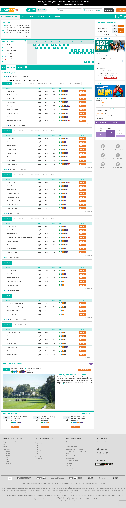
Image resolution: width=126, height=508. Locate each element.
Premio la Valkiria (11, 270)
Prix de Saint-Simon (12, 252)
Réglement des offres (72, 460)
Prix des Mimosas (12, 164)
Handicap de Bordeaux (13, 106)
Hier (3, 68)
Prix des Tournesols (12, 204)
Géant (5, 446)
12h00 (115, 31)
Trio (7, 457)
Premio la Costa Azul (12, 285)
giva (101, 130)
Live (4, 444)
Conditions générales (72, 446)
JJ (97, 71)
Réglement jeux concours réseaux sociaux (77, 468)
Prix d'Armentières (12, 336)
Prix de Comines (11, 340)
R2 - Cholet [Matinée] (48, 417)
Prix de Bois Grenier (12, 351)
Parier (121, 26)
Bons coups (60, 83)
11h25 (115, 26)
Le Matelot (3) (67, 384)
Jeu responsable (70, 458)
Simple (8, 451)
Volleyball (39, 452)
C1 (109, 26)
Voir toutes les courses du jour (110, 35)
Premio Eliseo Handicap (13, 310)
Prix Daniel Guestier (12, 113)
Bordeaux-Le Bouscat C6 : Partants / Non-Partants (23, 27)
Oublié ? (100, 10)
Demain (19, 68)
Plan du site (69, 463)
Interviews (30, 83)
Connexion (108, 10)
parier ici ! (84, 370)
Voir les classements (109, 139)
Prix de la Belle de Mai (13, 197)
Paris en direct (38, 458)
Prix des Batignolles (12, 241)
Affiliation (68, 465)
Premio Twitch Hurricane (14, 281)
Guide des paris (118, 159)
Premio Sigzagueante (13, 277)
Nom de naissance (101, 58)
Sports (36, 442)
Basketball (40, 448)
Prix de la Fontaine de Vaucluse (15, 201)
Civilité (98, 53)
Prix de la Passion (12, 354)
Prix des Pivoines (11, 149)
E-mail (98, 63)
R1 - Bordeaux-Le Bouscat (19, 417)
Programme (38, 456)
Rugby (39, 450)
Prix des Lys (10, 138)
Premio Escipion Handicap (14, 314)
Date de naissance (101, 68)
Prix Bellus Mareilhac (12, 95)
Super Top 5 (102, 168)
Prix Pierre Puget (11, 189)
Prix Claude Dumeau (12, 109)
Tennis (39, 446)
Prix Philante (10, 98)
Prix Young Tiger (11, 102)
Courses (7, 83)
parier (82, 91)
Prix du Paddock (11, 343)
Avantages (102, 159)
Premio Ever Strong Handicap (15, 307)
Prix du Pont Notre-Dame (14, 248)
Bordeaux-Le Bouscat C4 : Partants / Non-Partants (23, 25)
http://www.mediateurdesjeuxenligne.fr (72, 500)
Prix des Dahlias (11, 153)
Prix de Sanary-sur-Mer (13, 186)
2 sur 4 (8, 455)
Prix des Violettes (12, 142)
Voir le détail (99, 105)
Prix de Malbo (10, 245)
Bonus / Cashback (117, 168)
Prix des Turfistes (12, 208)
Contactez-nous (118, 150)
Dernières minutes (45, 83)
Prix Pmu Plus (11, 91)
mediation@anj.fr (58, 500)
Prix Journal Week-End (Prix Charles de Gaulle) (19, 237)
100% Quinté (18, 83)
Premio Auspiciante (12, 274)
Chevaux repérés (74, 83)
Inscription (121, 10)
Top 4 (7, 459)
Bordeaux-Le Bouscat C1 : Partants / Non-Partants (23, 32)
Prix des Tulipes (11, 160)
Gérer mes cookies (71, 456)
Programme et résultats (9, 442)
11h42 (115, 28)
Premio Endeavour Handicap (15, 303)
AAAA (109, 71)
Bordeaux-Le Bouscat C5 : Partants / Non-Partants (23, 30)
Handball (39, 454)
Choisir (98, 55)
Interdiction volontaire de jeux (63, 487)
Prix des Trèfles (11, 145)
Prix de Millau (10, 230)
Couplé (8, 453)
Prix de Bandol (11, 182)
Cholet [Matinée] (102, 28)
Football (39, 444)
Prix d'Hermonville (12, 233)
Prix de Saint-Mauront (13, 193)
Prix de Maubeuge (12, 226)
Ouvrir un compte (110, 78)
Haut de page (87, 123)
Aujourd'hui (11, 68)
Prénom (110, 58)
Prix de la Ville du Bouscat (14, 120)
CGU (111, 75)
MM (103, 71)
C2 (109, 31)
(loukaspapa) (120, 133)
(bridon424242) (110, 128)
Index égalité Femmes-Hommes (74, 449)
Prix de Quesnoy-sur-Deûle (14, 332)
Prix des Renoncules (12, 157)
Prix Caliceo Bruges (12, 117)
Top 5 (7, 461)
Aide (102, 150)
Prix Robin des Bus (12, 347)
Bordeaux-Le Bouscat (18, 368)
